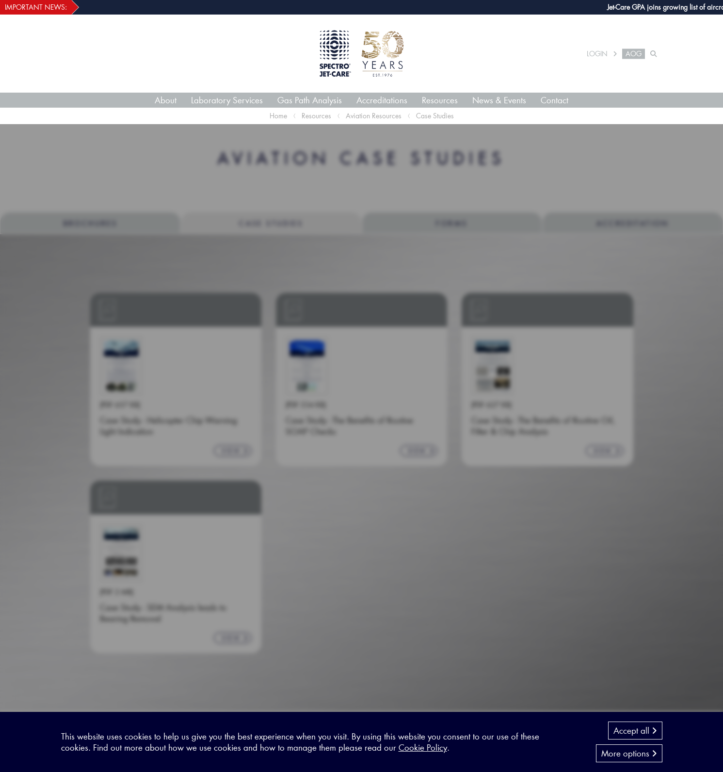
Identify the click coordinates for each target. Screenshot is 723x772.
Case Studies (435, 115)
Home (278, 115)
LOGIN (597, 53)
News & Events (499, 100)
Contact (554, 100)
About (166, 100)
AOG (634, 53)
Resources (440, 100)
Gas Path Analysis (309, 100)
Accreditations (381, 100)
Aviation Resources (374, 115)
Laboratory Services (227, 100)
